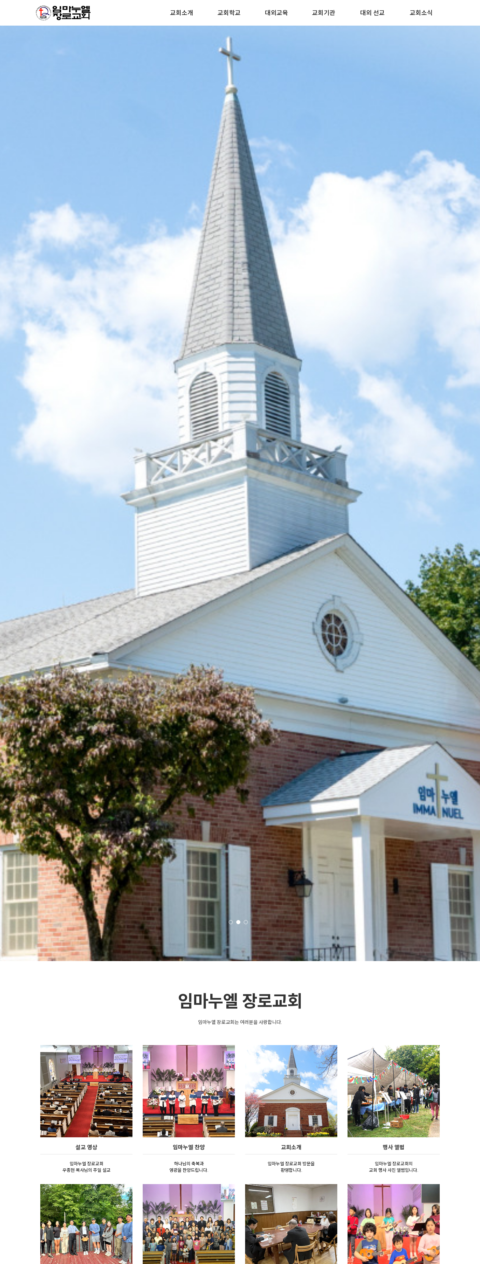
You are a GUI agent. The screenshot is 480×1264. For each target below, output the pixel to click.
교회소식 (421, 12)
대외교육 (276, 12)
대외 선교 (372, 12)
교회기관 (323, 12)
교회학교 (229, 12)
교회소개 (181, 12)
